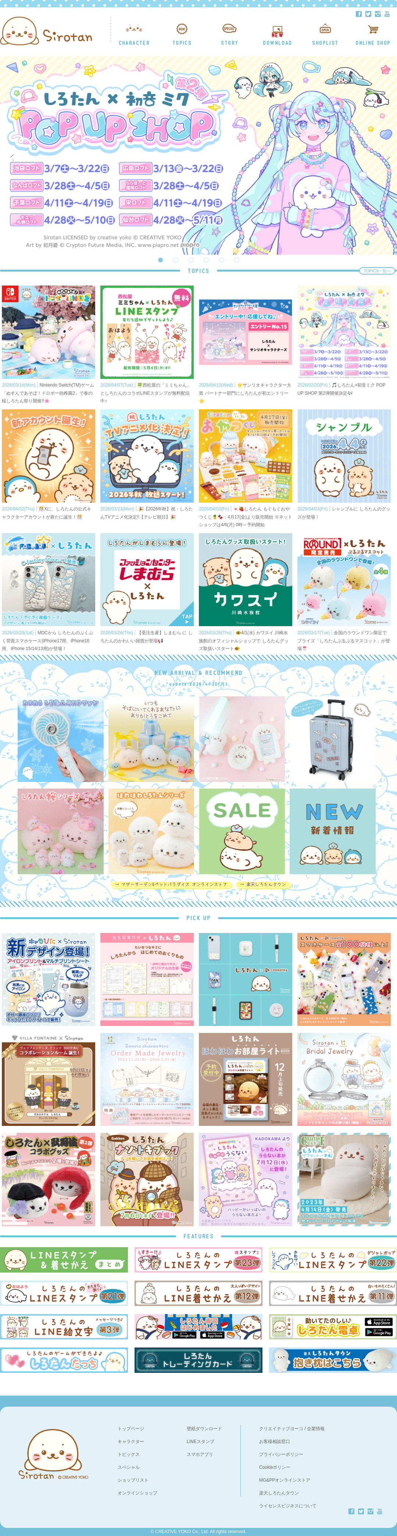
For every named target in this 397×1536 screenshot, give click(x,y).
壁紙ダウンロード (204, 1428)
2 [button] (175, 260)
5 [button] (221, 260)
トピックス (129, 1454)
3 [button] (190, 260)
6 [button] (236, 260)
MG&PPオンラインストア (284, 1480)
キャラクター (131, 1441)
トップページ (131, 1428)
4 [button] (206, 260)
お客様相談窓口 (274, 1441)
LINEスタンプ (200, 1441)
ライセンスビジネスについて (287, 1505)
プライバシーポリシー (281, 1454)
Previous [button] (13, 155)
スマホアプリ (200, 1454)
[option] (198, 155)
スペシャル (129, 1467)
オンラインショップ (137, 1493)
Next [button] (389, 155)
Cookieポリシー (274, 1467)
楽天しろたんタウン (279, 1493)
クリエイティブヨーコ (281, 1428)
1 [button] (160, 260)
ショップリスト (133, 1480)
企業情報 (316, 1428)
